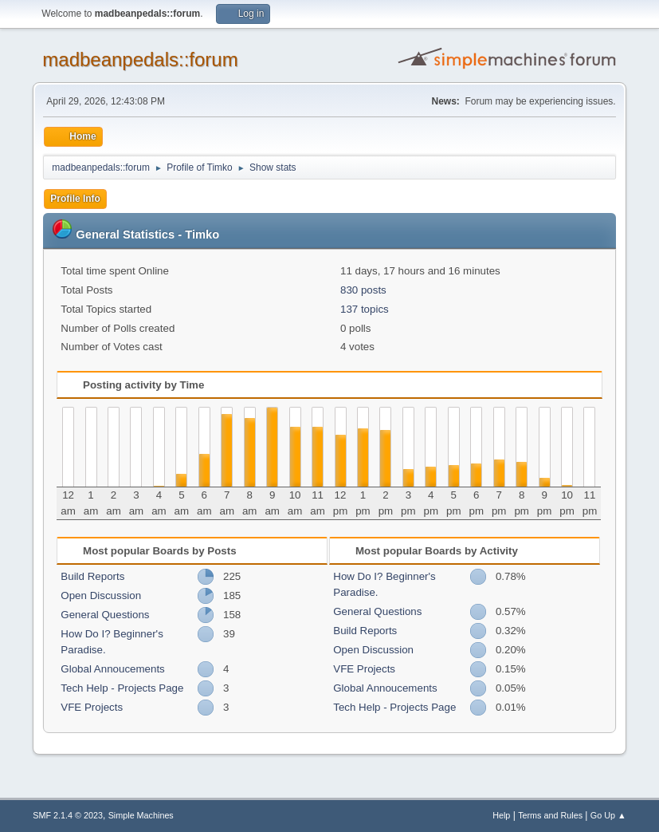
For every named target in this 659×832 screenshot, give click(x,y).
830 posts (363, 290)
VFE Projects (92, 707)
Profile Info (75, 198)
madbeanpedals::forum (139, 59)
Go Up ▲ (608, 815)
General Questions (105, 615)
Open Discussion (101, 595)
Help (501, 815)
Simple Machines (141, 815)
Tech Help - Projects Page (122, 688)
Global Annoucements (112, 669)
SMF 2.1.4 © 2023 (68, 815)
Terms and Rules (550, 815)
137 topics (364, 309)
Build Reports (92, 576)
